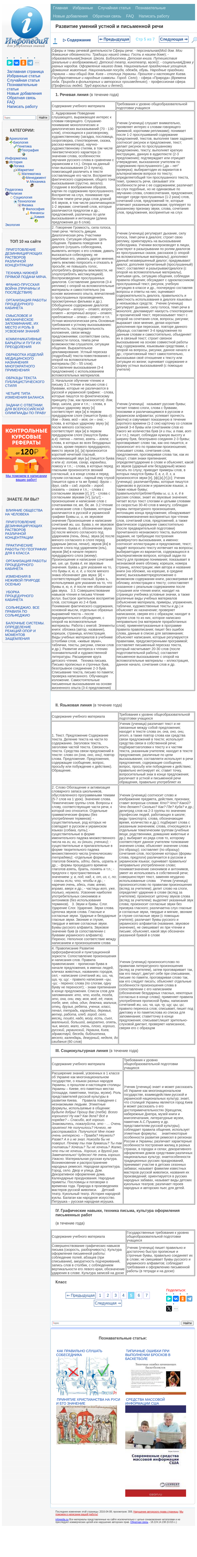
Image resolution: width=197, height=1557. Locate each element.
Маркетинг (26, 170)
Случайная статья (23, 80)
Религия (15, 193)
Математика (31, 174)
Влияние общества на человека (24, 512)
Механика (37, 181)
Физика (27, 205)
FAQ (11, 102)
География (30, 150)
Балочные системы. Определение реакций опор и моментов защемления (25, 631)
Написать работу (22, 106)
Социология (22, 197)
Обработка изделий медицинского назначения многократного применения (24, 362)
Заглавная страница (25, 72)
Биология (20, 142)
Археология (18, 138)
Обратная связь (21, 98)
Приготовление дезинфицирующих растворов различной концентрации (23, 257)
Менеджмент (36, 178)
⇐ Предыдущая (114, 39)
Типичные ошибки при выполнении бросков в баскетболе (147, 1355)
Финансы (37, 213)
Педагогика (14, 189)
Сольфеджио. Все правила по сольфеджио (22, 611)
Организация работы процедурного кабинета (25, 304)
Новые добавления (24, 93)
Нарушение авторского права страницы (155, 1511)
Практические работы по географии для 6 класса (26, 549)
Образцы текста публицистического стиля (24, 382)
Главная (60, 8)
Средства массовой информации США (145, 1401)
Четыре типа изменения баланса (24, 395)
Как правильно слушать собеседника (79, 1353)
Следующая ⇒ (174, 39)
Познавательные (150, 8)
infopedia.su (62, 1519)
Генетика (25, 146)
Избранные (83, 8)
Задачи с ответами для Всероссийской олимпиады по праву (25, 409)
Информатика (16, 158)
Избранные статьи (23, 76)
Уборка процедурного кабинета (19, 596)
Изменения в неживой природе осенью (22, 580)
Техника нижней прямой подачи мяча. (26, 275)
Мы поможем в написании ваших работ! (26, 478)
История (15, 162)
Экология (12, 225)
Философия (35, 209)
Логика (18, 166)
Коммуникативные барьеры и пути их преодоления (23, 343)
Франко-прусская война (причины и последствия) (22, 288)
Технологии (27, 201)
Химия (39, 217)
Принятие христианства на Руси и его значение (88, 1401)
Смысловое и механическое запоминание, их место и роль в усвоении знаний (22, 323)
